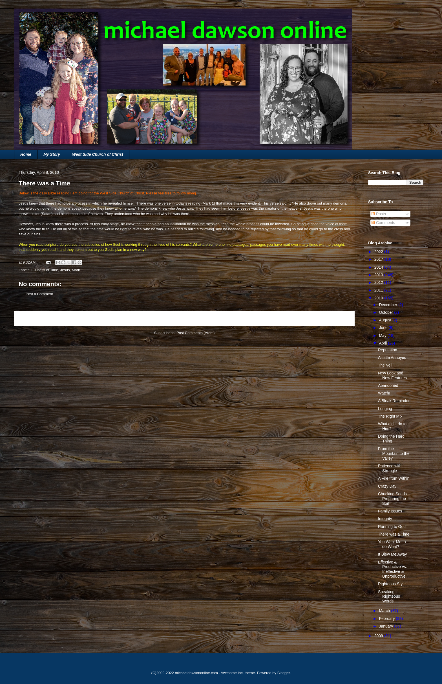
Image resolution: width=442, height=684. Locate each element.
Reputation (387, 350)
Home (25, 154)
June (383, 327)
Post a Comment (39, 294)
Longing (385, 408)
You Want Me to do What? (392, 544)
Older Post (339, 318)
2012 (379, 282)
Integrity (385, 518)
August (385, 320)
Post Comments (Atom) (195, 333)
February (387, 618)
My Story (51, 154)
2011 (379, 290)
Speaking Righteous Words (389, 596)
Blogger (283, 673)
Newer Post (30, 318)
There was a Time (393, 534)
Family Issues (390, 511)
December (388, 304)
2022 (379, 251)
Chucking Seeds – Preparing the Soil (394, 499)
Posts (379, 214)
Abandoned (388, 385)
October (386, 312)
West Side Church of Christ (97, 154)
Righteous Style (392, 584)
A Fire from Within (393, 478)
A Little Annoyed (392, 357)
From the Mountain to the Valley (394, 453)
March (385, 610)
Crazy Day (387, 486)
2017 (379, 259)
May (383, 335)
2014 (379, 267)
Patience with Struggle (389, 468)
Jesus (65, 270)
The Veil (385, 365)
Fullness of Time (45, 270)
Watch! (384, 393)
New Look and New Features (392, 375)
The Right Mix (390, 416)
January (386, 626)
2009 (379, 635)
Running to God (392, 526)
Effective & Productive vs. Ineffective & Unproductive (392, 569)
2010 (379, 298)
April (383, 343)
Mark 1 (208, 203)
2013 (379, 275)
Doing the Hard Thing (391, 438)
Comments (383, 222)
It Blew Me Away (392, 554)
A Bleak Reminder (394, 400)
